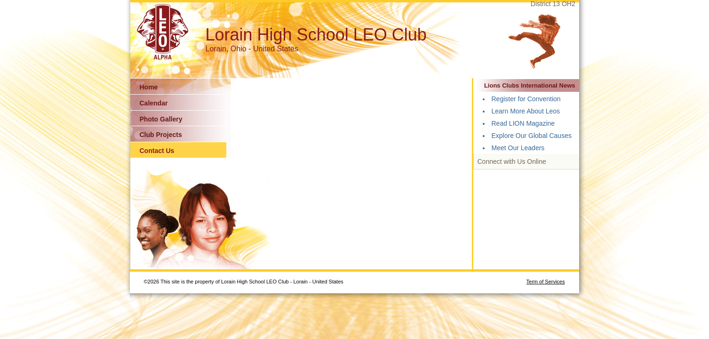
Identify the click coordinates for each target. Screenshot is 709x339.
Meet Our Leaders (518, 148)
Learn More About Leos (526, 111)
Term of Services (545, 281)
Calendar (154, 103)
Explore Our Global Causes (532, 135)
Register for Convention (526, 99)
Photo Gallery (161, 119)
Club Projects (161, 134)
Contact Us (157, 150)
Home (149, 87)
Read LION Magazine (523, 123)
